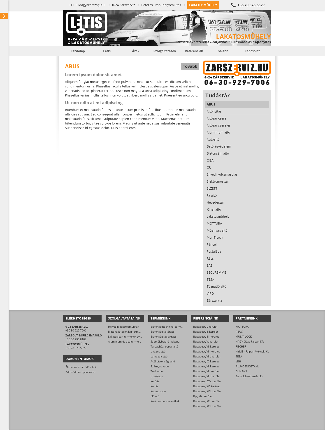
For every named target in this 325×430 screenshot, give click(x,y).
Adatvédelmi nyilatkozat (80, 372)
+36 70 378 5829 (251, 4)
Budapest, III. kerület (206, 336)
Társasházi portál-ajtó (164, 346)
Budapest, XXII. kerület (207, 406)
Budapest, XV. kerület (206, 386)
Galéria (223, 51)
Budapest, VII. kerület (206, 351)
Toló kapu (157, 371)
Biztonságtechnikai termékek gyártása (132, 332)
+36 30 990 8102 (75, 339)
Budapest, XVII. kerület (207, 391)
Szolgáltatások (164, 51)
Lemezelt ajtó (159, 356)
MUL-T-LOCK (244, 336)
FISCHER (241, 346)
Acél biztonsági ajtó (163, 361)
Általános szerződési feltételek (84, 367)
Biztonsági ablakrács (163, 336)
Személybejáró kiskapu (165, 341)
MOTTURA (242, 327)
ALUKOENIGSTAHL (247, 366)
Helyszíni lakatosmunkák (123, 327)
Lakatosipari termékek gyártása (128, 336)
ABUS (239, 332)
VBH (238, 361)
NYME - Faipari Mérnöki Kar (253, 351)
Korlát (154, 386)
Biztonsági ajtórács (162, 332)
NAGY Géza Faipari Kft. (250, 341)
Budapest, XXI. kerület (207, 401)
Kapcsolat (252, 51)
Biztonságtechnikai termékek (169, 327)
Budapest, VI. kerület (206, 346)
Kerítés (155, 381)
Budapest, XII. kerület (206, 371)
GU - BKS (241, 371)
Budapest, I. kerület (205, 327)
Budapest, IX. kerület (206, 361)
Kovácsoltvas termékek (165, 401)
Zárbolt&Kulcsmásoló (249, 376)
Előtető (155, 396)
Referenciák (194, 51)
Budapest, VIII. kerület (206, 356)
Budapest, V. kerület (205, 341)
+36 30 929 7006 (75, 330)
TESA (239, 356)
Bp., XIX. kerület (203, 396)
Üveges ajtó (158, 351)
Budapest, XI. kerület (206, 366)
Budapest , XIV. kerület (207, 381)
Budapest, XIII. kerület (206, 376)
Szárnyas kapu (160, 366)
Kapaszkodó (158, 391)
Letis (107, 51)
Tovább (190, 66)
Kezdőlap (78, 51)
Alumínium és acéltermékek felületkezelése (135, 341)
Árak (135, 51)
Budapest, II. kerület (205, 332)
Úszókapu (157, 376)
